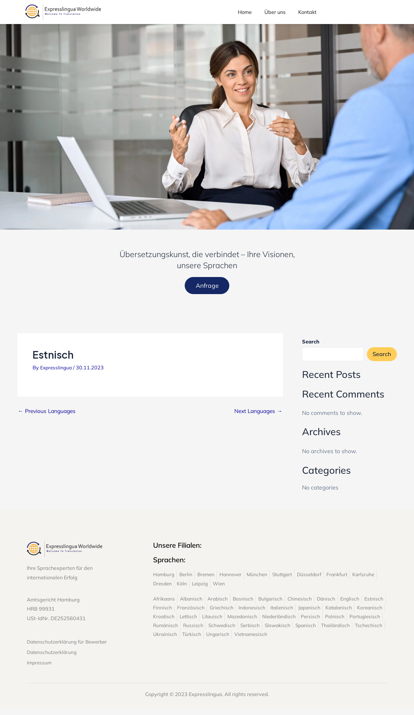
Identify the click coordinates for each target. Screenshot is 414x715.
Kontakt (307, 12)
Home (245, 12)
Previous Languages (48, 413)
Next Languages (257, 413)
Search (310, 343)
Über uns (275, 12)
